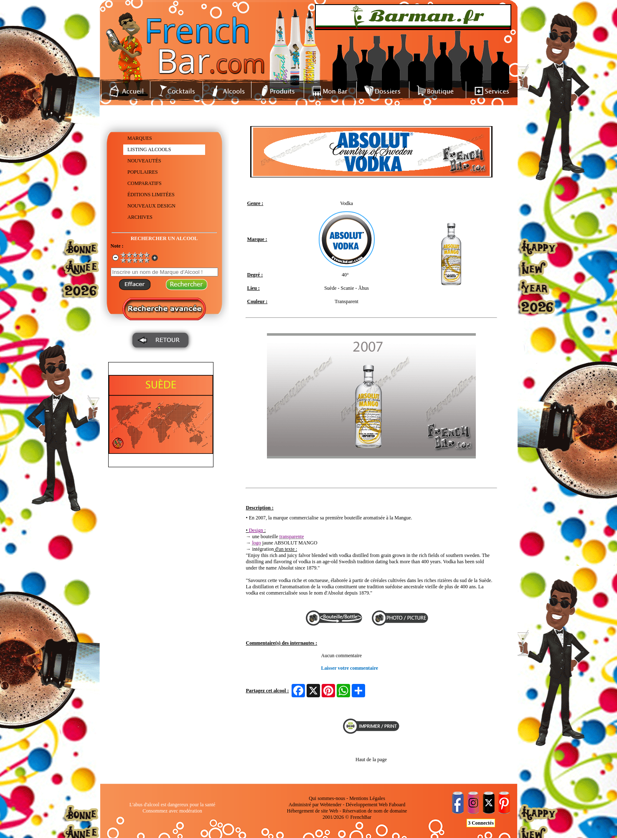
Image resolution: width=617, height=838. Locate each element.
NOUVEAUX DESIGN (151, 206)
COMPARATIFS (144, 183)
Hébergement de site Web (312, 811)
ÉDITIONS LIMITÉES (151, 194)
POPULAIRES (142, 172)
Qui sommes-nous (327, 798)
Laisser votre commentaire (349, 668)
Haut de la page (371, 759)
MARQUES (139, 138)
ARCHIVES (139, 217)
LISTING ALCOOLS (149, 149)
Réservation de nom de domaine (375, 811)
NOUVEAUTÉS (144, 161)
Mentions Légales (367, 798)
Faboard (397, 805)
